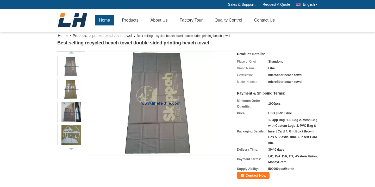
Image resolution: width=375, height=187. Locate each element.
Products (130, 20)
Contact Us (264, 20)
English (310, 4)
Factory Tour (191, 20)
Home (104, 20)
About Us (159, 20)
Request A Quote (276, 4)
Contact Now (256, 175)
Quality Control (228, 20)
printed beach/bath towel (112, 36)
